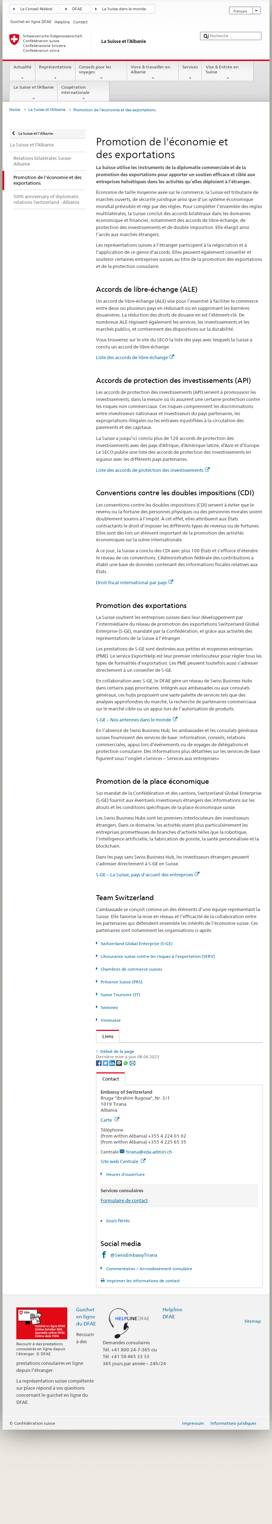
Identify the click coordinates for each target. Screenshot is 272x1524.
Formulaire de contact (124, 1294)
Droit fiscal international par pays (134, 582)
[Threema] (119, 1156)
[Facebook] (99, 1156)
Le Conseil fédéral (36, 9)
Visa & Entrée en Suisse (227, 72)
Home (14, 109)
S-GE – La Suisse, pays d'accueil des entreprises (147, 874)
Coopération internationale (83, 92)
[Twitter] (106, 1156)
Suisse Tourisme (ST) (120, 994)
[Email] (132, 1156)
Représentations (55, 72)
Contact (107, 1173)
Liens (104, 1036)
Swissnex (109, 1007)
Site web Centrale (123, 1255)
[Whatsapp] (126, 1156)
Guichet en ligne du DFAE (86, 1410)
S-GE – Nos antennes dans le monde (136, 719)
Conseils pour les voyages (101, 72)
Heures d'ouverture (125, 1268)
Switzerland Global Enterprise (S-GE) (136, 943)
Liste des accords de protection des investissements (153, 470)
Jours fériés (118, 1314)
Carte (110, 1214)
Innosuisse (111, 1020)
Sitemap (252, 1415)
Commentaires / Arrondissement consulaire (148, 1362)
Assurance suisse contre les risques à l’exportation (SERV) (164, 1082)
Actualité (22, 72)
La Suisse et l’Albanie (33, 92)
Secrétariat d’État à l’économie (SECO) (144, 1060)
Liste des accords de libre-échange (135, 357)
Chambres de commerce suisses (131, 969)
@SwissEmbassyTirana (133, 1349)
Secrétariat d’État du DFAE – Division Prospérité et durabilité (164, 1050)
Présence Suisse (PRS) (121, 981)
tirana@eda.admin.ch (149, 1246)
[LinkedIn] (112, 1156)
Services (190, 72)
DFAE (77, 9)
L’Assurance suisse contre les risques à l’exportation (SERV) (158, 956)
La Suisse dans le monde (124, 9)
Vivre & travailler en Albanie (153, 72)
